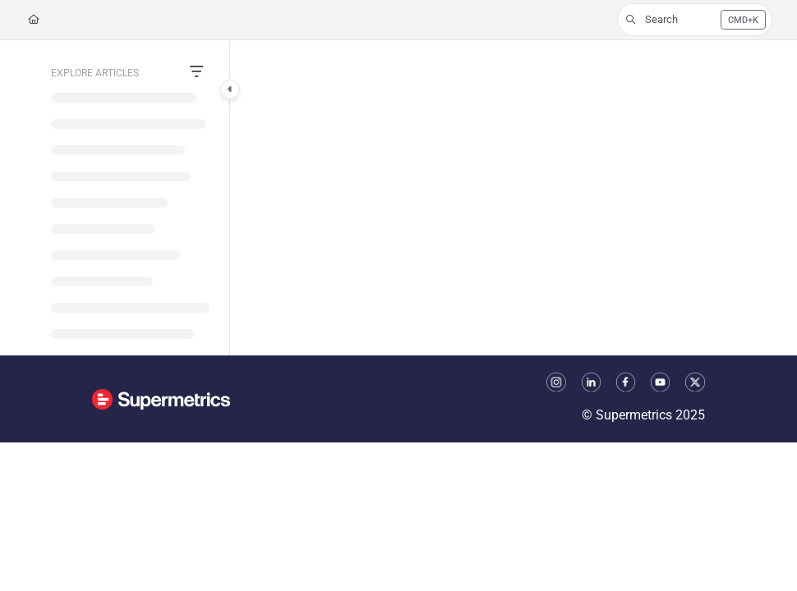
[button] (694, 19)
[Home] (33, 20)
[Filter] (196, 73)
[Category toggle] (230, 89)
